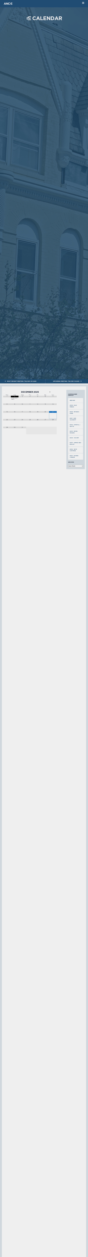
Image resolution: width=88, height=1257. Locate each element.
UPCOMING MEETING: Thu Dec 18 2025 (67, 381)
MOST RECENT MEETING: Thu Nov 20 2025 (20, 381)
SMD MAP (72, 400)
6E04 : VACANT (74, 437)
